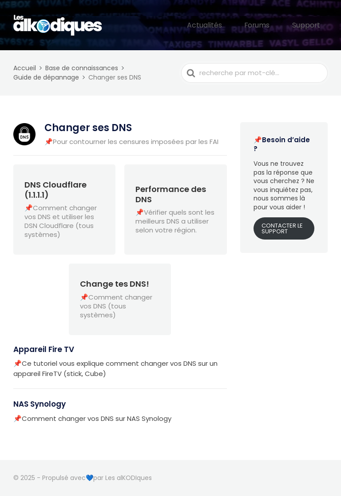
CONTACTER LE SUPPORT (282, 228)
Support (310, 25)
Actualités (228, 25)
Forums (271, 25)
